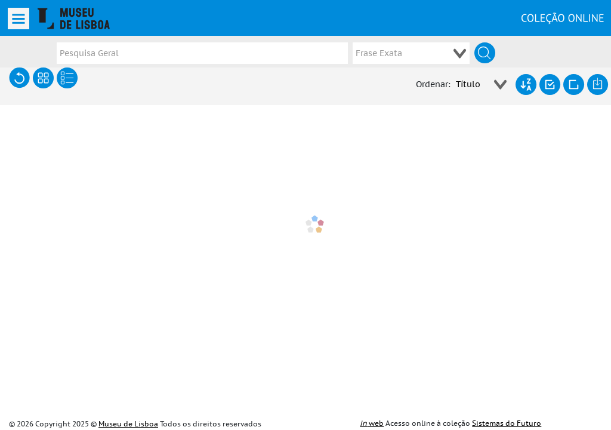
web (372, 423)
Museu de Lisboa (128, 424)
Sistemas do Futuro (506, 423)
